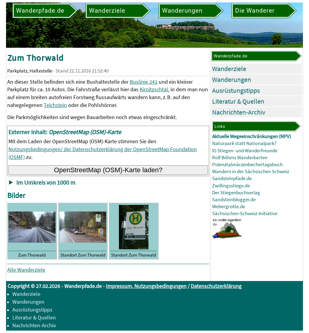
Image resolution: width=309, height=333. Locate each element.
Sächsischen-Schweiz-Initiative (244, 213)
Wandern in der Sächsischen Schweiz (250, 171)
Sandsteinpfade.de (232, 178)
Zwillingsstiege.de (231, 186)
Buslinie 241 (144, 81)
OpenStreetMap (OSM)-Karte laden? (108, 170)
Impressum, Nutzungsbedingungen (146, 286)
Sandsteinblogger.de (234, 199)
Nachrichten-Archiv (238, 112)
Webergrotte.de (228, 206)
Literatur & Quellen (238, 101)
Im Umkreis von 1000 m (45, 182)
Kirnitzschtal (154, 89)
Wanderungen (231, 79)
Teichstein (55, 105)
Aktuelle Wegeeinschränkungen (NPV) (251, 136)
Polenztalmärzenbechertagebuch (247, 164)
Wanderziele (229, 68)
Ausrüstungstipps (236, 90)
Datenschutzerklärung (216, 286)
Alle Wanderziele (26, 269)
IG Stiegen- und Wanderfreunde (244, 150)
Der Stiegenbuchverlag (236, 192)
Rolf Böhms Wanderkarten (239, 157)
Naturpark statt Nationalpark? (244, 143)
